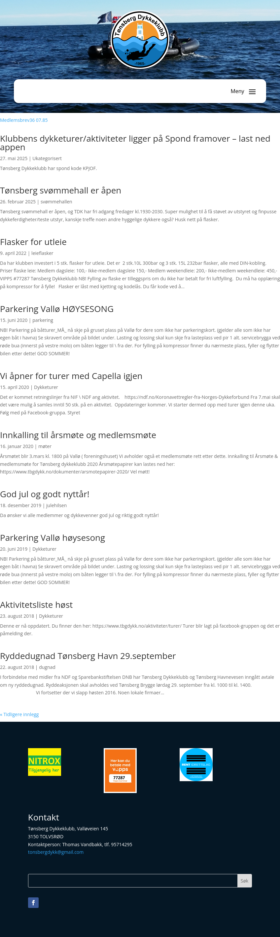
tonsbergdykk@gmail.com (56, 852)
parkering (42, 320)
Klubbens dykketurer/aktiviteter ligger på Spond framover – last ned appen (135, 142)
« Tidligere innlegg (19, 714)
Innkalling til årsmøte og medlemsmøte (78, 435)
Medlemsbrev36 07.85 (24, 120)
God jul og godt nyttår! (44, 494)
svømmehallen (56, 201)
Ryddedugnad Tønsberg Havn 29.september (88, 656)
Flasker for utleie (33, 242)
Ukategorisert (47, 158)
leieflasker (42, 253)
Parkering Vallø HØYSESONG (57, 309)
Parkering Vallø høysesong (52, 537)
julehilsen (56, 505)
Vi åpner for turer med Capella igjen (71, 376)
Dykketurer (46, 387)
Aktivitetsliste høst (36, 604)
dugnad (47, 667)
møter (45, 446)
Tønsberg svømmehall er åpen (60, 190)
